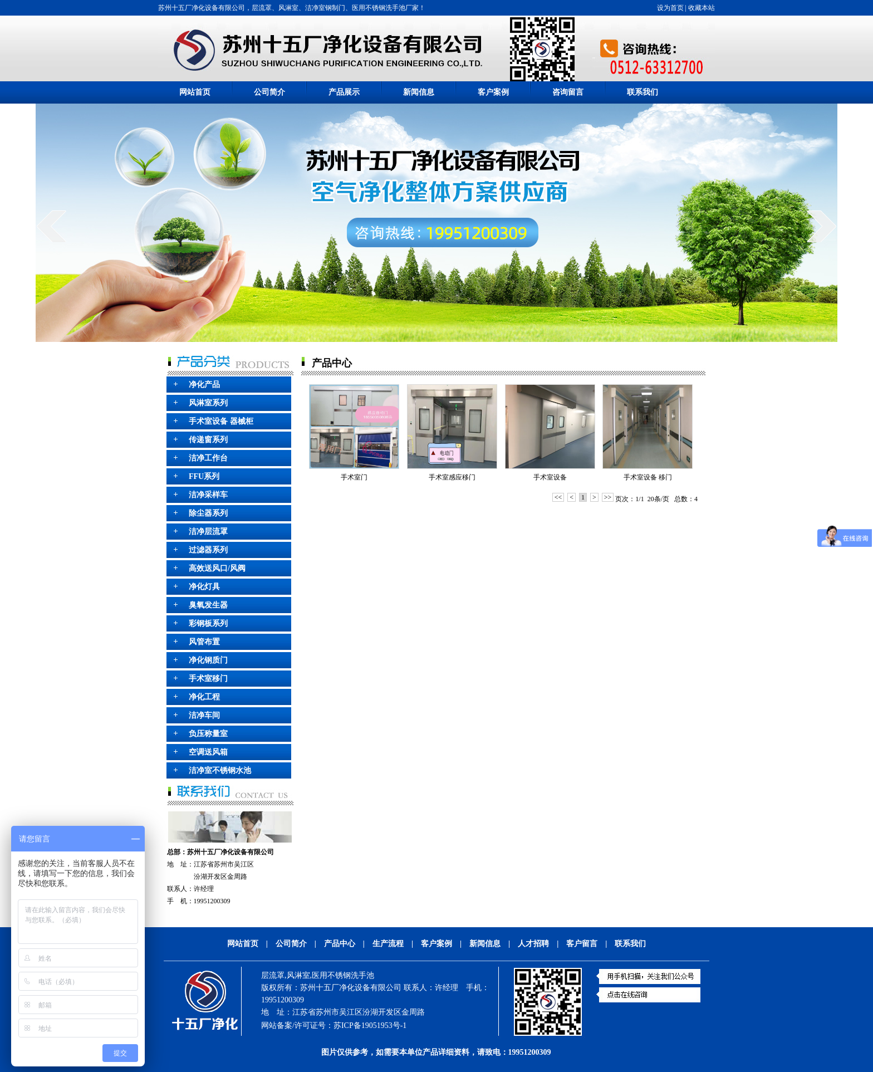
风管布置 (204, 642)
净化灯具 (204, 586)
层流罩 (273, 975)
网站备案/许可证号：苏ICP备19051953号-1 (333, 1025)
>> (608, 497)
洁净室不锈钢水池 (220, 770)
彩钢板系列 (208, 623)
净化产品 (204, 384)
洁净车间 (204, 715)
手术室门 (354, 477)
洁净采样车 (208, 495)
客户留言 (581, 943)
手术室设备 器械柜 (221, 421)
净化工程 (204, 697)
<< (558, 497)
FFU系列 (204, 476)
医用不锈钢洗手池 (343, 975)
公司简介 (269, 92)
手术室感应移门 (452, 477)
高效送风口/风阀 (217, 568)
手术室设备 (550, 477)
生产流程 (388, 943)
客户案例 (493, 92)
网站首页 (194, 92)
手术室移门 (208, 678)
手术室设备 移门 (648, 477)
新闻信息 (418, 92)
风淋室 (298, 975)
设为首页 (670, 8)
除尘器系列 (208, 513)
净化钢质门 (208, 660)
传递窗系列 (208, 439)
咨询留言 (567, 92)
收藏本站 (701, 8)
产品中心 (339, 943)
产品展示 (344, 92)
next (821, 226)
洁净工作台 (208, 458)
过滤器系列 (208, 550)
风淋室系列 (208, 403)
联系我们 (642, 92)
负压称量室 (208, 734)
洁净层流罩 (208, 531)
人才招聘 (533, 943)
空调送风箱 (208, 752)
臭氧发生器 (208, 605)
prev (51, 226)
